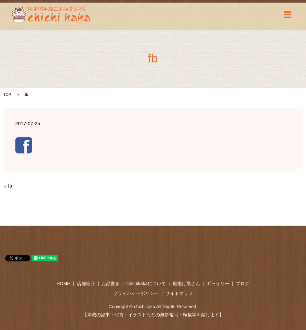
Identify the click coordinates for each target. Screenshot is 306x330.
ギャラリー (217, 283)
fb (10, 186)
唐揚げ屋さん (186, 283)
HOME (63, 283)
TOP (7, 94)
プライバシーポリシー (136, 293)
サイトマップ (179, 293)
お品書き (110, 283)
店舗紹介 (86, 283)
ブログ (242, 283)
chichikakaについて (146, 283)
